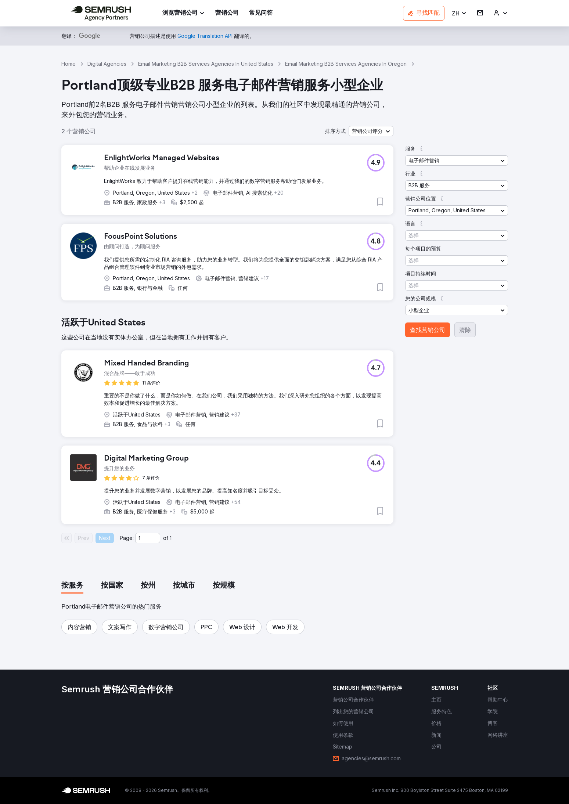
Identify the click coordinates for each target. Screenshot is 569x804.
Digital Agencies (106, 64)
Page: (127, 538)
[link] (227, 13)
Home (68, 64)
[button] (459, 13)
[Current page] (148, 538)
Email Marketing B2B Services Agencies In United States (205, 64)
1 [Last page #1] (171, 538)
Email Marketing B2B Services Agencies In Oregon (346, 64)
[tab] (72, 585)
